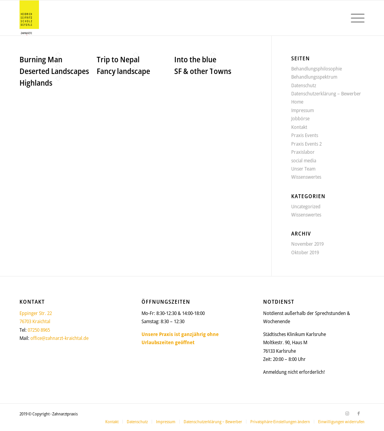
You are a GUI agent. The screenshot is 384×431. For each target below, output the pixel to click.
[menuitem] (354, 17)
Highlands (35, 82)
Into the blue (195, 59)
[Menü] (354, 17)
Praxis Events (304, 135)
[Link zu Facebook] (359, 413)
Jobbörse (300, 118)
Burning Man (40, 59)
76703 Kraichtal (34, 321)
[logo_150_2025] (29, 17)
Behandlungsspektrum (314, 76)
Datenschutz (303, 85)
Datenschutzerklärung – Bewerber (326, 93)
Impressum (302, 110)
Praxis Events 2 (306, 143)
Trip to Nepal (118, 59)
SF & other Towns (202, 71)
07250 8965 (39, 329)
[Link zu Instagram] (347, 413)
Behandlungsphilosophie (316, 68)
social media (303, 160)
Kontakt (299, 126)
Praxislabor (303, 151)
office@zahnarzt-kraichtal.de (59, 337)
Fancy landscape (123, 71)
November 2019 (307, 243)
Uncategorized (305, 206)
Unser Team (303, 168)
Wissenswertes (306, 176)
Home (297, 101)
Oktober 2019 (305, 252)
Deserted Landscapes (54, 71)
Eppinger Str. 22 (35, 313)
